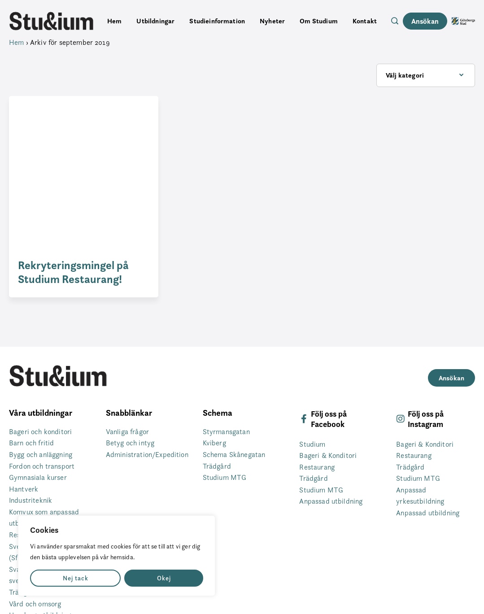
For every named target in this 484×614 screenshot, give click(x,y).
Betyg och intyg (130, 443)
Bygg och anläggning (40, 454)
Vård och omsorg (35, 604)
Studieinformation (217, 21)
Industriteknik (30, 500)
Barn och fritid (31, 443)
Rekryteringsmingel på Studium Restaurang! (73, 272)
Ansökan (425, 21)
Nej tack (75, 578)
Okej (164, 578)
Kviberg (214, 443)
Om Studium (319, 21)
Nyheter (272, 21)
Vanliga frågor (127, 431)
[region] (116, 555)
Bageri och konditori (40, 431)
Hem (114, 21)
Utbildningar (155, 21)
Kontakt (365, 21)
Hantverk (23, 489)
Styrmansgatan (226, 431)
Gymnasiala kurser (38, 477)
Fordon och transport (41, 466)
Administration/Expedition (147, 454)
